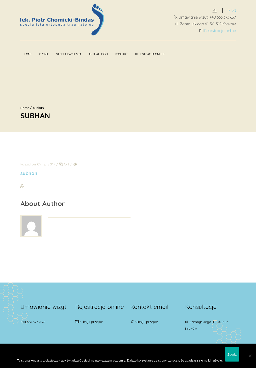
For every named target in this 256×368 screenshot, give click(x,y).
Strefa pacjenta (68, 54)
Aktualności (98, 54)
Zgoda (232, 354)
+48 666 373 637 (32, 322)
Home (28, 54)
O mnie (44, 54)
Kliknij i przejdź (91, 322)
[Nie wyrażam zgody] (250, 355)
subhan (38, 108)
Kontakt (121, 54)
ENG (232, 10)
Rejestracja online (220, 30)
